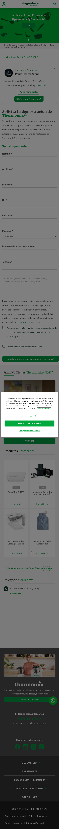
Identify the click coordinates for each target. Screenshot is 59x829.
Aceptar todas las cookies (29, 423)
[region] (29, 414)
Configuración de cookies (29, 431)
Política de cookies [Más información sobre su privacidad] (44, 408)
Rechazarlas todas (29, 416)
